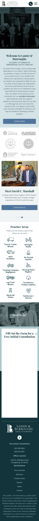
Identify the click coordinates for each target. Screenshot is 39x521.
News (19, 486)
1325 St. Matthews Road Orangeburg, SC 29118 (19, 461)
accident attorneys (27, 96)
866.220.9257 (19, 451)
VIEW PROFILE (19, 207)
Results (19, 482)
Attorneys (19, 474)
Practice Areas (19, 478)
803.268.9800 (19, 448)
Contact (19, 490)
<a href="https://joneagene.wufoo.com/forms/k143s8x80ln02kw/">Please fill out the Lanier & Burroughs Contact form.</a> (19, 378)
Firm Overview (19, 470)
